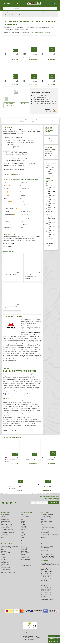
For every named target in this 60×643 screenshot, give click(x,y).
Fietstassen (44, 526)
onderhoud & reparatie (23, 120)
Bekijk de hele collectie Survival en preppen (15, 394)
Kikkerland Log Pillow (31, 459)
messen (19, 391)
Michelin (23, 529)
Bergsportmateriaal (6, 548)
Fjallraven (23, 527)
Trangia (25, 383)
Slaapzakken (7, 246)
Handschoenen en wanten (47, 527)
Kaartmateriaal (45, 532)
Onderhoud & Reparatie (9, 544)
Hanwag (23, 531)
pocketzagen (25, 389)
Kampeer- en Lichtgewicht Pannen (49, 534)
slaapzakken (24, 334)
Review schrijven (51, 140)
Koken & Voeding (5, 514)
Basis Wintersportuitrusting (47, 518)
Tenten (2, 537)
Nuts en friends (5, 564)
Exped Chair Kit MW (46, 486)
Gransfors (11, 389)
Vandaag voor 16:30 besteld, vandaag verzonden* (50, 171)
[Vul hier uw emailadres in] (39, 502)
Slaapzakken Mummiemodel (42, 32)
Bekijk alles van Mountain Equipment (9, 105)
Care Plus (23, 534)
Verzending (24, 551)
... (15, 13)
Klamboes (43, 537)
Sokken (3, 516)
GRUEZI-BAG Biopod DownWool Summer (28, 57)
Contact (23, 546)
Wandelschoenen (5, 519)
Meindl (22, 514)
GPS (2, 556)
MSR (22, 519)
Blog (22, 561)
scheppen (5, 391)
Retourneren (24, 549)
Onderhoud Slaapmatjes (50, 155)
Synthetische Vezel (25, 188)
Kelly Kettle (6, 383)
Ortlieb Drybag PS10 (10, 275)
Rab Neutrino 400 (14, 83)
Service (23, 554)
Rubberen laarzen (5, 569)
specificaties (15, 120)
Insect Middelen (5, 531)
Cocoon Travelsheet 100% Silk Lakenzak (15, 487)
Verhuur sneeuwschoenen (27, 556)
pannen (19, 383)
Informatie (24, 544)
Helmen (3, 557)
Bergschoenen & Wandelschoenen (9, 546)
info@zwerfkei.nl (50, 245)
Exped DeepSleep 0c (13, 56)
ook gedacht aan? (35, 120)
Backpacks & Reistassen (47, 514)
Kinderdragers (44, 536)
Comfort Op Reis (5, 527)
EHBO (42, 524)
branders (17, 381)
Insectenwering (45, 531)
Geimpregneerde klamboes (7, 552)
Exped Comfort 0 (32, 83)
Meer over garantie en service (11, 430)
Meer (5, 364)
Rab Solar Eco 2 (51, 83)
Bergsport (3, 518)
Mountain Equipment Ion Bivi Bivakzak (11, 460)
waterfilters (6, 381)
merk (43, 120)
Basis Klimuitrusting (46, 516)
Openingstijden (24, 548)
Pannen (3, 566)
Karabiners (3, 559)
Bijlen (42, 519)
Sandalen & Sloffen (5, 521)
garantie (54, 120)
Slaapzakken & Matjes (15, 174)
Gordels (3, 554)
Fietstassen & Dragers (6, 536)
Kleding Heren (4, 534)
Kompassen (4, 561)
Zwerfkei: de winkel (25, 557)
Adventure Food (25, 516)
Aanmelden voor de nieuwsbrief (28, 567)
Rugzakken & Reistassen (7, 529)
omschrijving (6, 120)
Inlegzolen (43, 529)
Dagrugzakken (44, 522)
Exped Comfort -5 (51, 56)
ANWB (22, 537)
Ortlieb (22, 532)
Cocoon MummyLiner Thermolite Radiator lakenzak (31, 276)
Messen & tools (5, 562)
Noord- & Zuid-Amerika (6, 526)
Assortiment (11, 3)
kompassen (15, 387)
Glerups (23, 521)
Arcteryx (23, 524)
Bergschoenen (4, 522)
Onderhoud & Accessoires (7, 532)
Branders (3, 551)
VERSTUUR (54, 503)
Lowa (22, 518)
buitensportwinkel (31, 378)
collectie (48, 120)
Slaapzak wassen (8, 243)
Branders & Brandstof (46, 521)
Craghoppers (24, 526)
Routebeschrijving (25, 552)
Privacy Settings (30, 632)
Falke (22, 536)
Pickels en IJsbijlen (5, 567)
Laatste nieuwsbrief (26, 565)
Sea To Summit (24, 522)
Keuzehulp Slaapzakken (50, 149)
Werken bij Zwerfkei (25, 559)
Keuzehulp (45, 512)
